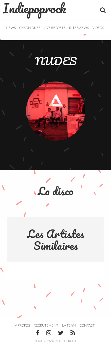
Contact (87, 325)
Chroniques (29, 28)
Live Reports (54, 28)
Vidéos (98, 28)
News (11, 28)
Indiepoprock (34, 8)
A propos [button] (22, 325)
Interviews (79, 28)
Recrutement (46, 325)
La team (69, 325)
